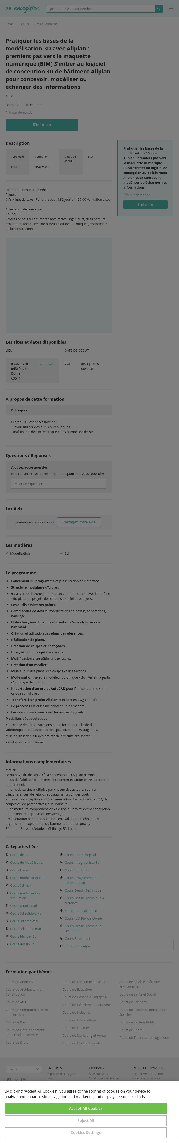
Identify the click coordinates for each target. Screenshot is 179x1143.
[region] (89, 1112)
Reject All (85, 1120)
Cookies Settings (86, 1132)
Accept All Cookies (86, 1108)
